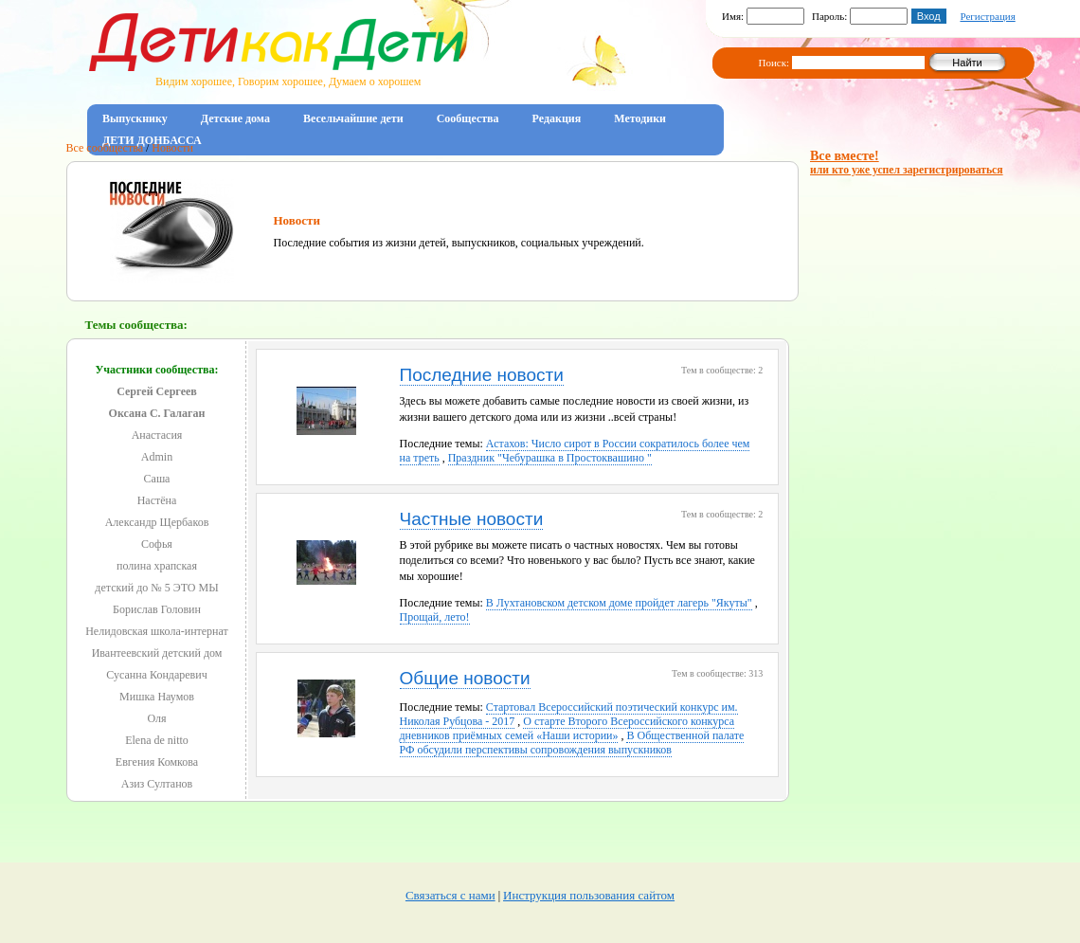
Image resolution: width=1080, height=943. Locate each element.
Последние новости (482, 375)
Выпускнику (135, 118)
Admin (156, 456)
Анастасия (157, 435)
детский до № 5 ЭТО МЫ (156, 587)
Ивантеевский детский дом (157, 653)
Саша (157, 478)
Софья (156, 544)
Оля (156, 718)
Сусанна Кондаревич (156, 674)
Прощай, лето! (435, 617)
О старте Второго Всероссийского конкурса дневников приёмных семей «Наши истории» (567, 728)
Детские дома (235, 118)
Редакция (557, 118)
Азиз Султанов (157, 783)
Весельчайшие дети (353, 118)
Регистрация (987, 16)
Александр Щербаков (157, 522)
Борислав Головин (157, 609)
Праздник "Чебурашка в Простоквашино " (550, 457)
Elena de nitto (157, 740)
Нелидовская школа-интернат (156, 631)
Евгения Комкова (157, 762)
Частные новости (472, 519)
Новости (172, 147)
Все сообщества (105, 147)
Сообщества (468, 118)
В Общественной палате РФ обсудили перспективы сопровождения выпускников (572, 742)
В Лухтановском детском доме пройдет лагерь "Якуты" (619, 602)
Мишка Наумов (156, 696)
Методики (640, 118)
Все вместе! (906, 162)
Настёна (157, 500)
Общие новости (465, 678)
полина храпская (157, 565)
